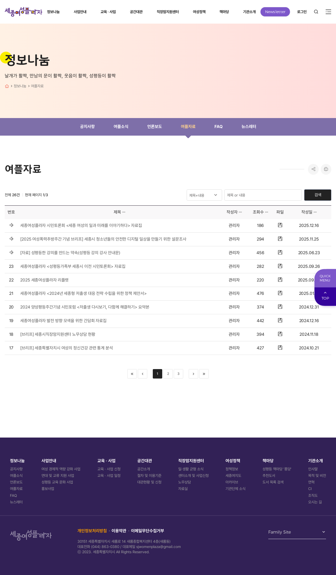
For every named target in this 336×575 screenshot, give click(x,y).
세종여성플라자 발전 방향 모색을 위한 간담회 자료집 (63, 320)
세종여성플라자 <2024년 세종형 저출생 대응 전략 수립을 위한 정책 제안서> (83, 293)
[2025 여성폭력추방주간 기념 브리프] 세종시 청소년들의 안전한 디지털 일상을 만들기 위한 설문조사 (103, 239)
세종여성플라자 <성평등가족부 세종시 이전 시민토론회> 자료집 (72, 266)
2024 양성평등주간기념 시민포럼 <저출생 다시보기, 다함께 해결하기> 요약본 (84, 307)
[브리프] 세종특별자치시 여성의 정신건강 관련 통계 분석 (66, 347)
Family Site (279, 532)
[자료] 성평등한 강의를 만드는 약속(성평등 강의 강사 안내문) (70, 252)
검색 (317, 195)
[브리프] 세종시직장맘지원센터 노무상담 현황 (57, 334)
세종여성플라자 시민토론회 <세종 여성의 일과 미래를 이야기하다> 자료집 (81, 225)
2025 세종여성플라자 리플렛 (44, 280)
